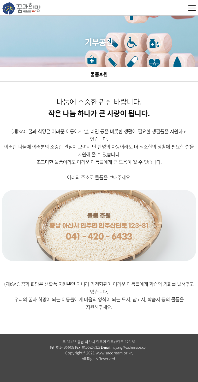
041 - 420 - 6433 (99, 236)
